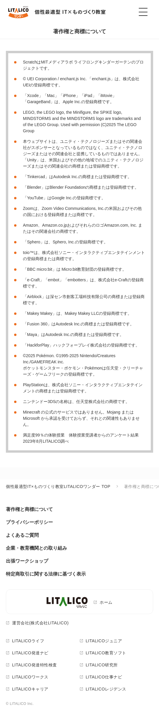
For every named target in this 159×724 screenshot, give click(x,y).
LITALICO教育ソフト (106, 653)
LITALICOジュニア (104, 640)
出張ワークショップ (27, 561)
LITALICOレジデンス (106, 689)
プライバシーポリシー (29, 522)
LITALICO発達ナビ (30, 653)
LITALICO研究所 (102, 665)
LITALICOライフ (28, 640)
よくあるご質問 (22, 535)
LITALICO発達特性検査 (34, 665)
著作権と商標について (29, 509)
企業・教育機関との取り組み (36, 548)
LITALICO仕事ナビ (104, 677)
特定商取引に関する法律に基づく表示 (46, 573)
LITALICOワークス (30, 677)
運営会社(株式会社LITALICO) (40, 623)
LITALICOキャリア (30, 689)
